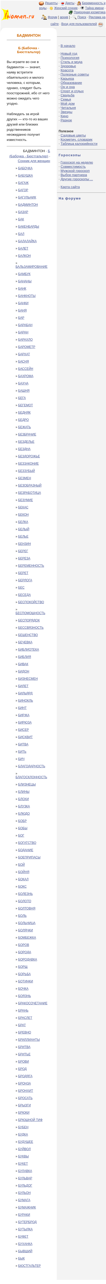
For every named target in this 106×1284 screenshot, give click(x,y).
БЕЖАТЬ (24, 427)
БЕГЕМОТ (25, 405)
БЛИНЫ (24, 792)
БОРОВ (23, 945)
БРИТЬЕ (24, 1054)
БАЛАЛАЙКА (27, 241)
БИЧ (21, 759)
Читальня (68, 108)
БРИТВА (24, 1047)
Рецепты (51, 3)
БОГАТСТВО (27, 843)
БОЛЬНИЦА (27, 923)
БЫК (21, 1258)
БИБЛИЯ (24, 657)
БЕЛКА (23, 522)
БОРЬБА (24, 974)
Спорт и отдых (72, 91)
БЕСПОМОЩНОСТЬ (30, 613)
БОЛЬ (22, 916)
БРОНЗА (24, 1083)
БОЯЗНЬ (24, 996)
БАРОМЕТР (26, 347)
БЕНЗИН (24, 544)
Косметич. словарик (77, 139)
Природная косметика (89, 12)
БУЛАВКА (25, 1171)
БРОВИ (23, 1061)
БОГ (21, 835)
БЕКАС (23, 507)
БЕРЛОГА (25, 580)
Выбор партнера (74, 175)
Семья (66, 99)
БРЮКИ (24, 1112)
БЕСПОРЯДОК (29, 620)
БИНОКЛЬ (25, 700)
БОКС (22, 886)
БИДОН (23, 671)
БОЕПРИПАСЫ (29, 857)
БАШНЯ (24, 390)
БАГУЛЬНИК (27, 197)
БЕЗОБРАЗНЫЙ (29, 485)
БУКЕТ (23, 1163)
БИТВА (23, 744)
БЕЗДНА (24, 449)
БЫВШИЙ (25, 1251)
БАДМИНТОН (28, 205)
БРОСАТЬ (25, 1098)
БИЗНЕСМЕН (28, 679)
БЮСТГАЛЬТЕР (29, 1266)
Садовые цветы (73, 135)
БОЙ (21, 865)
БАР (21, 318)
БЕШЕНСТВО (28, 635)
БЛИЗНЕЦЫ (27, 784)
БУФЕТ (23, 1236)
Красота (67, 70)
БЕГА (22, 398)
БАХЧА (23, 383)
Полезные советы (75, 74)
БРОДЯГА (25, 1076)
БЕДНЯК (24, 412)
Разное (66, 120)
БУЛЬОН (24, 1193)
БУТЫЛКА (25, 1229)
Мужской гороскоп (75, 171)
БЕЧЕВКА (25, 642)
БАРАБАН (25, 325)
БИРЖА (23, 715)
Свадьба (67, 95)
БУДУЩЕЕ (25, 1142)
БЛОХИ (23, 799)
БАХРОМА (25, 376)
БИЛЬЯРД (25, 693)
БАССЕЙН (25, 369)
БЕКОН (23, 514)
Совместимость (73, 167)
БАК (21, 219)
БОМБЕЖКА (27, 937)
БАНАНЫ (25, 281)
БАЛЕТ (23, 248)
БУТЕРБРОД (27, 1222)
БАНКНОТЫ (27, 296)
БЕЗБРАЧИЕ (27, 434)
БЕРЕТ (23, 573)
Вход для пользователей (82, 24)
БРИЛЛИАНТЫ (29, 1040)
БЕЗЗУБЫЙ (26, 471)
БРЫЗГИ (24, 1105)
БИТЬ (22, 751)
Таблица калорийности (79, 144)
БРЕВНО (24, 1032)
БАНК (22, 288)
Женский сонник (65, 8)
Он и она (68, 87)
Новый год (69, 53)
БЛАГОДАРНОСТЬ (31, 766)
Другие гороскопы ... (77, 179)
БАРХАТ (24, 354)
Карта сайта (70, 187)
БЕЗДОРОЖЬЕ (29, 456)
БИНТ (22, 708)
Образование (71, 83)
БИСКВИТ (25, 737)
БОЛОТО (24, 901)
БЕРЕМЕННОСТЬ (31, 566)
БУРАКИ (24, 1215)
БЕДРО (23, 420)
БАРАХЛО (25, 339)
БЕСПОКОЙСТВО (31, 602)
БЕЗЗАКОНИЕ (28, 463)
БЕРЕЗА (24, 558)
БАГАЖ (23, 183)
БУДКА (23, 1134)
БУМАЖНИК (27, 1207)
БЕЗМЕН (24, 478)
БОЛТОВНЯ (26, 908)
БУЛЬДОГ (25, 1185)
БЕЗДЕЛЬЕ (26, 442)
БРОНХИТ (25, 1091)
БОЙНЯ (23, 872)
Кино (64, 116)
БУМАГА (24, 1200)
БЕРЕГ (23, 551)
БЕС (21, 587)
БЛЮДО (24, 813)
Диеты (69, 3)
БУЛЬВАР (25, 1178)
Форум (52, 17)
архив (64, 17)
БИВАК (23, 664)
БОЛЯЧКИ (25, 930)
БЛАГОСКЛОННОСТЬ (31, 777)
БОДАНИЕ (25, 850)
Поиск (81, 17)
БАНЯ (22, 310)
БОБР (22, 821)
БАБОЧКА (25, 168)
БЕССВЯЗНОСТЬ (31, 627)
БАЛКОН (24, 256)
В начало (68, 46)
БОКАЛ (23, 879)
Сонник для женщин (34, 161)
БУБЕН (23, 1127)
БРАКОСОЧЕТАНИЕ (32, 1003)
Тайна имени (94, 8)
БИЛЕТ (23, 686)
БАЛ (21, 234)
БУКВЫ (23, 1156)
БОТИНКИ (25, 981)
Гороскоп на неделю (77, 162)
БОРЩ (22, 967)
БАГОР (23, 190)
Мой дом (68, 103)
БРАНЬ (23, 1010)
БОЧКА (23, 988)
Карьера (67, 78)
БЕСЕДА (24, 595)
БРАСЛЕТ (25, 1018)
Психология (70, 58)
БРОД (22, 1069)
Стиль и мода (71, 62)
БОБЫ (22, 828)
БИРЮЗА (25, 722)
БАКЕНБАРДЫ (28, 226)
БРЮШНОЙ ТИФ (30, 1120)
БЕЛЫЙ (23, 529)
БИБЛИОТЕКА (28, 649)
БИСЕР (23, 730)
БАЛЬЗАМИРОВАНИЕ (31, 267)
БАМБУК (24, 274)
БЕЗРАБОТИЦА (29, 493)
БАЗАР (23, 212)
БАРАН (23, 332)
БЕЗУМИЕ (25, 500)
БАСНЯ (23, 361)
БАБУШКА (25, 175)
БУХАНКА (25, 1244)
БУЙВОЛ (24, 1149)
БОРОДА (24, 952)
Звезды (66, 112)
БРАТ (22, 1025)
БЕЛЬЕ (23, 536)
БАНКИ (23, 303)
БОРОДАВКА (27, 959)
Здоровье (68, 66)
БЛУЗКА (24, 806)
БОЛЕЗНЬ (25, 894)
